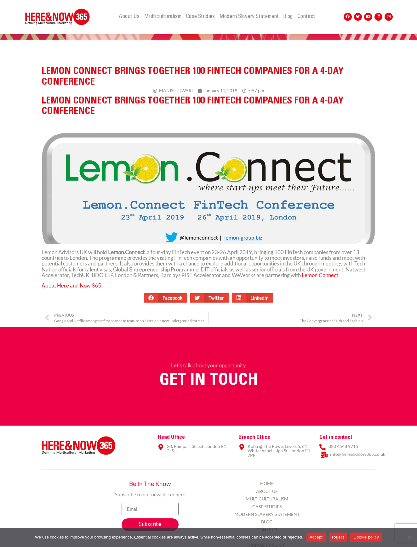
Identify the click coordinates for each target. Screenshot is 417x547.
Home (267, 483)
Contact (306, 17)
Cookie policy (366, 537)
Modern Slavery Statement (249, 17)
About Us (129, 17)
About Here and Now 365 (71, 285)
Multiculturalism (162, 17)
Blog (288, 17)
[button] (165, 298)
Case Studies (200, 17)
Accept (316, 537)
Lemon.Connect (320, 275)
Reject (338, 537)
